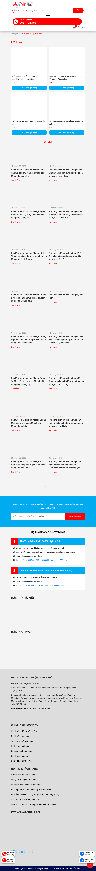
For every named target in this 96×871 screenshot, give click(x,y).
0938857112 (59, 585)
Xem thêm (15, 180)
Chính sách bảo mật (20, 756)
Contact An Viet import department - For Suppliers (33, 804)
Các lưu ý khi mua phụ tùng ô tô (25, 799)
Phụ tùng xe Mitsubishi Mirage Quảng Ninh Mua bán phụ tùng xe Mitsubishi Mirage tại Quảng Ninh (66, 339)
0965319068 (46, 585)
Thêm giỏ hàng (29, 88)
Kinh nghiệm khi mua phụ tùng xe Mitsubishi (31, 789)
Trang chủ (15, 34)
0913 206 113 (61, 560)
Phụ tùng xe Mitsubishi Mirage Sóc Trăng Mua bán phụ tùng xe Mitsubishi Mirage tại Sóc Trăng (66, 381)
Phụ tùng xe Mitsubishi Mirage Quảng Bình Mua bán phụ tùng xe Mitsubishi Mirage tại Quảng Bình (28, 298)
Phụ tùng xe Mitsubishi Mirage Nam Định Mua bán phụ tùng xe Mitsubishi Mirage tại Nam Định (66, 173)
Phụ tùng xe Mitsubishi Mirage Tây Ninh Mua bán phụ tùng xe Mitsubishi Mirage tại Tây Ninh (66, 423)
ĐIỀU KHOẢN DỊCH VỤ (21, 761)
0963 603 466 (47, 560)
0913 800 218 (33, 560)
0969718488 (33, 585)
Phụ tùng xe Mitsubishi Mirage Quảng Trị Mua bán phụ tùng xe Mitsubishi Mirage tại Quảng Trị (28, 381)
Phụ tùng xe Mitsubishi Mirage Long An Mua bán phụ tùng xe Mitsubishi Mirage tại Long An (28, 173)
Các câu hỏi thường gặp (22, 751)
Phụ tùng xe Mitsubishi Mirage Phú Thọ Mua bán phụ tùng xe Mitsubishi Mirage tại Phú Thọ (66, 256)
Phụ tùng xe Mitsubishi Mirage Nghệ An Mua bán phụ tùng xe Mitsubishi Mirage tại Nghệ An (28, 214)
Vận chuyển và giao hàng (22, 741)
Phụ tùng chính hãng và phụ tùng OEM (28, 785)
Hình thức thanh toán (20, 746)
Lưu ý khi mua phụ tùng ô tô (23, 779)
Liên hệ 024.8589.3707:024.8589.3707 (31, 708)
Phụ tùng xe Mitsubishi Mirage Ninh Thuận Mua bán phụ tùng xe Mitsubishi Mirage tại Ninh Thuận (29, 256)
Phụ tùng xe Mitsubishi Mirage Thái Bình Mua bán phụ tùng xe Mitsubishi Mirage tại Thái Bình (28, 464)
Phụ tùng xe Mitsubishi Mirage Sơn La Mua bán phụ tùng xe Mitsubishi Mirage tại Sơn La (28, 423)
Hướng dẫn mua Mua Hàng (23, 775)
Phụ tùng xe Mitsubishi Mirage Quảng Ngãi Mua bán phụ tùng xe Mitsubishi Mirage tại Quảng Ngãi (28, 339)
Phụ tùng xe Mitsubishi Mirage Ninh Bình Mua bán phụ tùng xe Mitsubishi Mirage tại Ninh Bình (66, 214)
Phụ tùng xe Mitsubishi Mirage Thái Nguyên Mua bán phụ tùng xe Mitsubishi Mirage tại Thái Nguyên (65, 464)
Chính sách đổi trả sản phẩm (24, 731)
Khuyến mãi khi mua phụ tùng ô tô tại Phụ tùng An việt (35, 794)
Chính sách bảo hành (20, 736)
